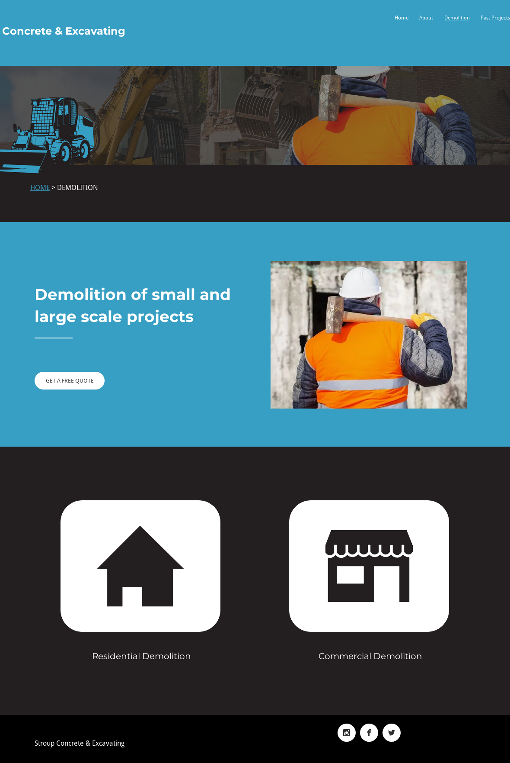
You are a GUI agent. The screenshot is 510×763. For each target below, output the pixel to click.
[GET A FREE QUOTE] (70, 381)
